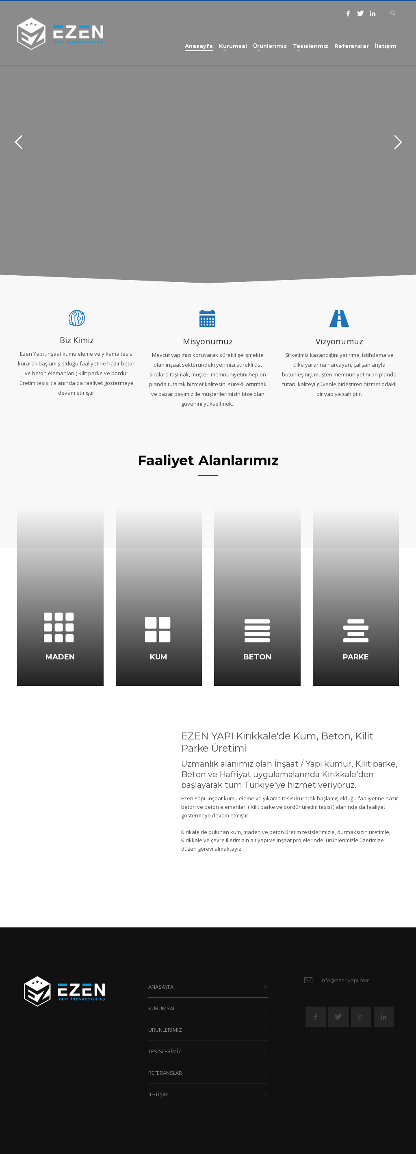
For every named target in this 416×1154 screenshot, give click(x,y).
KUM (158, 657)
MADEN (60, 657)
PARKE (356, 657)
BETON (257, 657)
